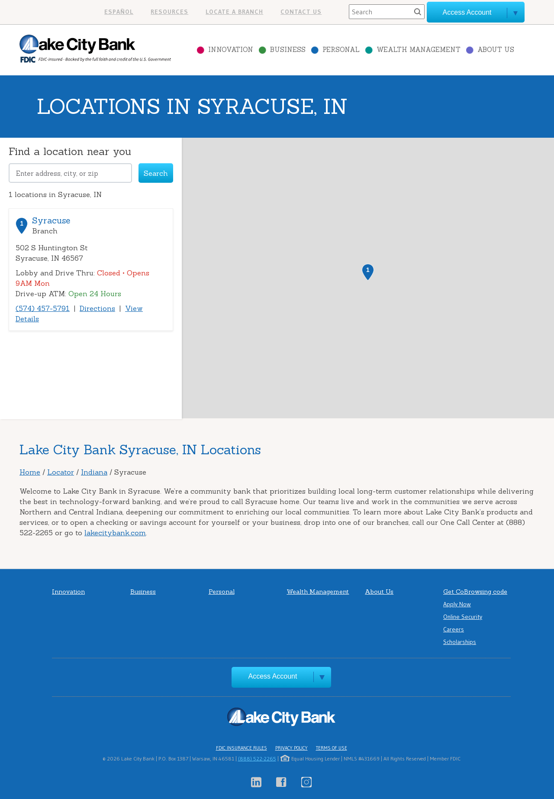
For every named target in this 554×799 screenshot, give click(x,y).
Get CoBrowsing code (475, 591)
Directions (97, 308)
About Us (495, 49)
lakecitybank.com (115, 532)
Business (288, 49)
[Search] (387, 11)
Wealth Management (419, 49)
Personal (341, 49)
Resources (169, 12)
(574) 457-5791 (43, 308)
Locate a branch (234, 12)
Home (29, 472)
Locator (60, 472)
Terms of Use (331, 748)
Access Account (272, 676)
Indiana (94, 472)
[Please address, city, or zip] (70, 173)
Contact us (301, 12)
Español (118, 12)
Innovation (230, 49)
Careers (453, 629)
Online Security (462, 617)
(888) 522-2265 (257, 758)
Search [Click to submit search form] (156, 173)
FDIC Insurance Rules (241, 748)
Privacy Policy (291, 748)
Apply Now (457, 604)
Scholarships (459, 642)
